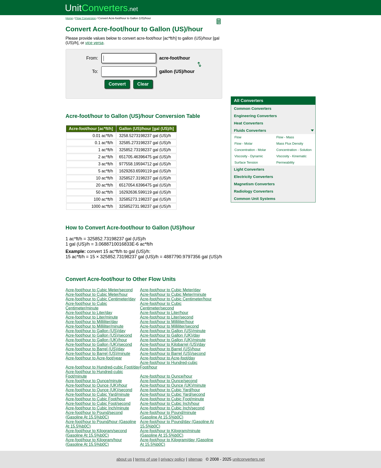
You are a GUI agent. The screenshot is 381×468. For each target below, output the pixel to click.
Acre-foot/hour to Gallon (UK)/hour (96, 340)
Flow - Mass (285, 137)
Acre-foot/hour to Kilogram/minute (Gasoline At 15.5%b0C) (170, 433)
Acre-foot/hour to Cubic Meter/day (170, 290)
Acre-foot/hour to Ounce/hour (166, 376)
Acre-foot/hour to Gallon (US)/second (99, 335)
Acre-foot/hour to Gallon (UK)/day (170, 335)
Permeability (285, 162)
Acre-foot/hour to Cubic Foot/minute (172, 399)
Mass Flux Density (289, 143)
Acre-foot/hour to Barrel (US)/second (173, 353)
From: (92, 58)
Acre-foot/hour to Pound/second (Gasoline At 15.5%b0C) (94, 414)
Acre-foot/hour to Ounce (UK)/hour (97, 385)
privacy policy (173, 459)
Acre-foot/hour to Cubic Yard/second (172, 394)
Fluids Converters (250, 130)
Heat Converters (248, 123)
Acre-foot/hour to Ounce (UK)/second (99, 390)
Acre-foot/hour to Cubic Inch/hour (170, 403)
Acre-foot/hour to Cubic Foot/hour (95, 399)
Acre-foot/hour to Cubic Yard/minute (98, 394)
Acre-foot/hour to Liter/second (166, 317)
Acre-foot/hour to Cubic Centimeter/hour (176, 299)
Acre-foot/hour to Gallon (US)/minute (173, 331)
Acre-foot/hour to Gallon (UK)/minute (173, 340)
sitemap (195, 459)
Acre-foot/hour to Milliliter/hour (167, 322)
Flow (238, 137)
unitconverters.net (249, 459)
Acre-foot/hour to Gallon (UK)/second (99, 344)
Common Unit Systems (254, 198)
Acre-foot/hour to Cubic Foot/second (98, 403)
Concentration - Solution (294, 150)
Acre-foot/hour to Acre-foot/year (94, 358)
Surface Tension (246, 162)
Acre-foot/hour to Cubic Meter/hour (97, 294)
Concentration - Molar (250, 150)
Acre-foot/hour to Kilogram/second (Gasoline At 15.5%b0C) (96, 433)
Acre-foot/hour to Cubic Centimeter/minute (86, 305)
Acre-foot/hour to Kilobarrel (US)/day (173, 344)
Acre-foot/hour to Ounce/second (168, 381)
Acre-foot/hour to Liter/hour (164, 312)
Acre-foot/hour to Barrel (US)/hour (170, 349)
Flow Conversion (85, 18)
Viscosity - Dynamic (249, 156)
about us (124, 459)
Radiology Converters (253, 191)
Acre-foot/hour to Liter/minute (92, 317)
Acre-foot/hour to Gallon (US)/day (95, 331)
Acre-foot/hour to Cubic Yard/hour (170, 390)
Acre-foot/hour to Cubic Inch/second (172, 408)
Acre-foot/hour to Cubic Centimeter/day (101, 299)
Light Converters (249, 169)
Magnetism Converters (254, 184)
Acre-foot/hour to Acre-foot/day (167, 358)
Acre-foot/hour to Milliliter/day (92, 322)
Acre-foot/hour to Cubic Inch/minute (97, 408)
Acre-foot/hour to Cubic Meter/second (99, 290)
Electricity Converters (253, 176)
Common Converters (252, 108)
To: (95, 71)
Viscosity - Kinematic (291, 156)
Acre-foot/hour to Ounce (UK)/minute (173, 385)
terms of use (146, 459)
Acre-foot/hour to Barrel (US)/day (95, 349)
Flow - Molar (244, 143)
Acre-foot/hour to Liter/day (89, 312)
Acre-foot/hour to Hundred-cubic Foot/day (103, 367)
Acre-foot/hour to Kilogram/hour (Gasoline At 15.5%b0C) (94, 442)
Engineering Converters (255, 116)
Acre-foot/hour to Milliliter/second (169, 326)
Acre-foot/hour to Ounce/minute (94, 381)
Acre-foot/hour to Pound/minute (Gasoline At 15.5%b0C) (168, 414)
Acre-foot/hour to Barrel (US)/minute (98, 353)
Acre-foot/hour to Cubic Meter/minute (173, 294)
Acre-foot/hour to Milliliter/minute (94, 326)
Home (69, 18)
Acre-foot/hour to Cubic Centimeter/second (161, 305)
